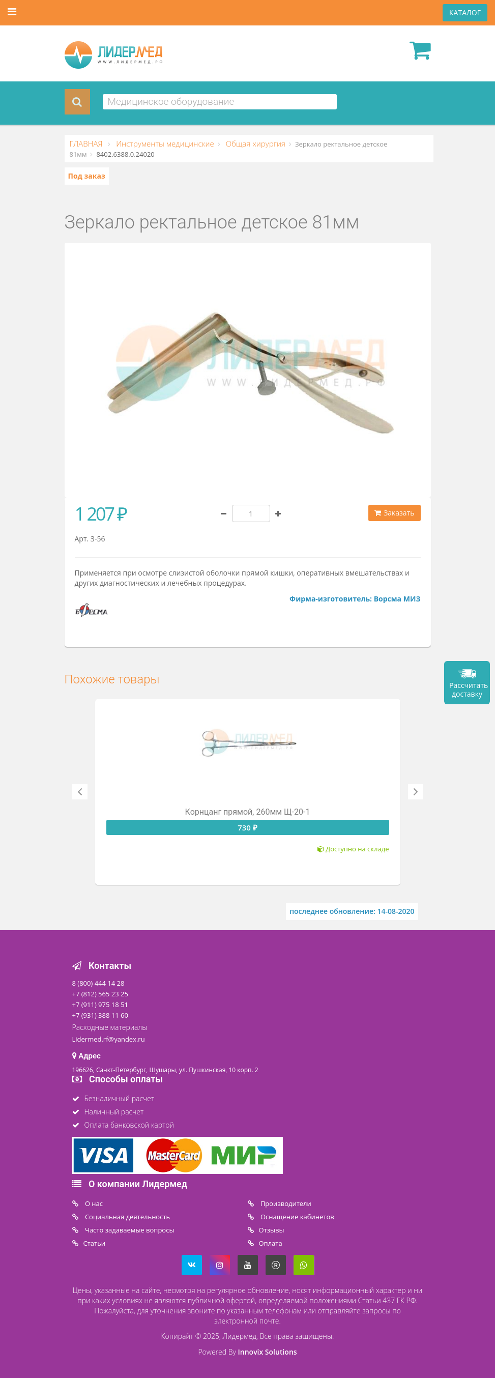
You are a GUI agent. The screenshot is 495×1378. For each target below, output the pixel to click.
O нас (93, 1203)
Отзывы (271, 1230)
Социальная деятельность (126, 1216)
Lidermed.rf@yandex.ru (108, 1039)
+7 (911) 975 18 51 (100, 1004)
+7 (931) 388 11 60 (100, 1015)
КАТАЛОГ (465, 12)
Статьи (94, 1243)
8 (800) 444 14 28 (98, 983)
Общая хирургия (254, 143)
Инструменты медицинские (164, 143)
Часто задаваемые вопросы (128, 1230)
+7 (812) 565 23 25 (100, 993)
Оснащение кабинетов (296, 1216)
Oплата (270, 1243)
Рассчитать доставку (468, 689)
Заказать (394, 513)
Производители (285, 1203)
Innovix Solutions (267, 1352)
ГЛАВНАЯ (87, 143)
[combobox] (220, 101)
